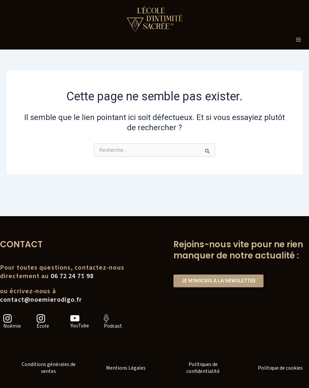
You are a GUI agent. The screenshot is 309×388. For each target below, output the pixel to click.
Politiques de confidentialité (203, 368)
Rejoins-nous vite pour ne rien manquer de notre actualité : (238, 249)
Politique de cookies (280, 368)
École (43, 326)
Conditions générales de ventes (49, 368)
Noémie (12, 326)
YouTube (79, 325)
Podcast (113, 326)
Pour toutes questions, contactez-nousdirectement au (62, 272)
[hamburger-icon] (298, 40)
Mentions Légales (126, 368)
